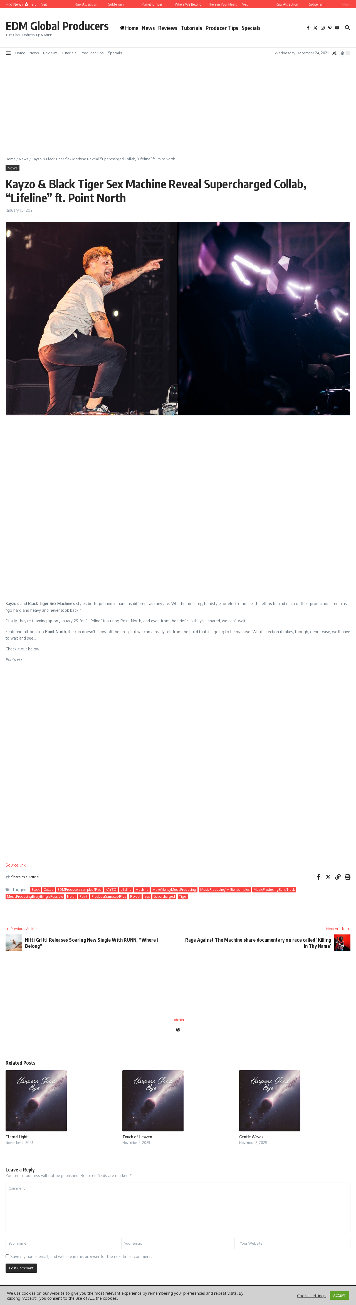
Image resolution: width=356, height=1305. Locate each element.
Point (83, 896)
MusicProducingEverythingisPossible (35, 896)
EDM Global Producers (57, 26)
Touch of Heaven (137, 1136)
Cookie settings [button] (311, 1295)
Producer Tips (222, 27)
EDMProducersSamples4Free (79, 889)
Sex (147, 896)
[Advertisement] (178, 101)
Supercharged (164, 896)
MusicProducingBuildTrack (274, 889)
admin (178, 1019)
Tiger (183, 896)
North (71, 896)
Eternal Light (17, 1136)
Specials (251, 27)
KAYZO (111, 889)
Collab (48, 889)
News (148, 27)
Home (20, 53)
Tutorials (191, 27)
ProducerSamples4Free (109, 896)
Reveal (135, 896)
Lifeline (126, 889)
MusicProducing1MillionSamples (224, 889)
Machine (141, 889)
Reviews (167, 27)
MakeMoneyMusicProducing (174, 889)
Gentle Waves (251, 1136)
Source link (16, 865)
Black (35, 889)
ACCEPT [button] (339, 1295)
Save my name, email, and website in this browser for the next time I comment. (81, 1256)
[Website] (178, 1030)
